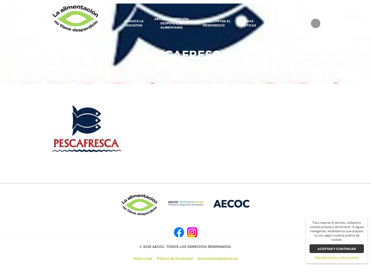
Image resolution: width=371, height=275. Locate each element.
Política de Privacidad (175, 258)
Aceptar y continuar (337, 249)
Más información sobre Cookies (337, 257)
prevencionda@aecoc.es (217, 258)
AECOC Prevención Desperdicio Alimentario (171, 23)
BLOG (300, 23)
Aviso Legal (142, 258)
